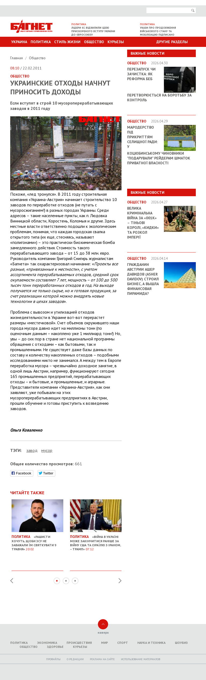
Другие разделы (172, 41)
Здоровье (55, 647)
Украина (19, 41)
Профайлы (53, 659)
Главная (17, 57)
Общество (94, 41)
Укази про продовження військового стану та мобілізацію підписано (158, 31)
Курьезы (116, 41)
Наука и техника (151, 643)
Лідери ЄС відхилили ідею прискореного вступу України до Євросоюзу (93, 31)
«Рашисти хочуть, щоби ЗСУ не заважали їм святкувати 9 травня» (37, 541)
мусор (46, 450)
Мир (104, 643)
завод (32, 450)
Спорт (122, 643)
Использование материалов (140, 659)
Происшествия (79, 643)
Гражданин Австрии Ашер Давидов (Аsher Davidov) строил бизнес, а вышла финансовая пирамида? (143, 279)
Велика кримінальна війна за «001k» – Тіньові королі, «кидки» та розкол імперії (143, 223)
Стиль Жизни (67, 41)
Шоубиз (181, 643)
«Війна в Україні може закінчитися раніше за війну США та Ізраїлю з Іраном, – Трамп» (96, 541)
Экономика (47, 643)
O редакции (75, 659)
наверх (103, 632)
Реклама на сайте (102, 659)
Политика (41, 41)
